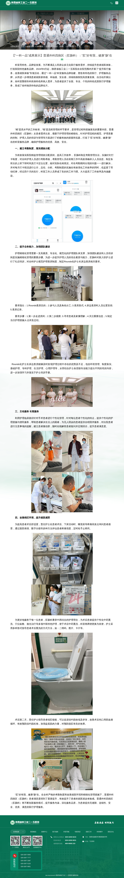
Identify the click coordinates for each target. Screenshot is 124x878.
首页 (23, 46)
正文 (78, 46)
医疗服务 (55, 832)
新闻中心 (44, 832)
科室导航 (30, 46)
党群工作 (89, 832)
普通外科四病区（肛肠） (55, 46)
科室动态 (70, 46)
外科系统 (39, 46)
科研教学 (100, 832)
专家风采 (78, 832)
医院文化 (111, 832)
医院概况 (33, 832)
